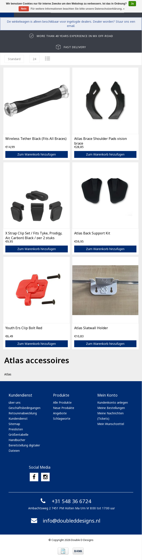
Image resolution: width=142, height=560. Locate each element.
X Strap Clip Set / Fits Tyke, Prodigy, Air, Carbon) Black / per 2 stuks (33, 235)
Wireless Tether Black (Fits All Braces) (36, 138)
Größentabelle (18, 435)
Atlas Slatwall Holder (91, 328)
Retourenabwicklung (23, 413)
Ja (132, 3)
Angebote (60, 413)
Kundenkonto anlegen (112, 402)
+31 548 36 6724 (65, 501)
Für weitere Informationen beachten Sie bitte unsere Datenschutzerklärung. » (77, 8)
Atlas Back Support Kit (92, 233)
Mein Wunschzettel (110, 424)
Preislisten (16, 429)
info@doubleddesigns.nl (65, 520)
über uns (15, 402)
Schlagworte (61, 418)
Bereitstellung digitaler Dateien (24, 448)
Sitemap (14, 424)
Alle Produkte (62, 402)
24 (34, 59)
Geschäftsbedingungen (24, 408)
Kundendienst (18, 418)
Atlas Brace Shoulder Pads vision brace (100, 140)
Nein (24, 8)
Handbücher (17, 440)
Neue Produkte (63, 408)
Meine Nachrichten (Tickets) (110, 416)
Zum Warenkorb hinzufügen (36, 154)
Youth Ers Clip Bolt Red (23, 328)
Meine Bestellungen (111, 408)
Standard (14, 59)
